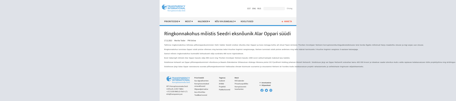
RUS (259, 8)
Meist (188, 21)
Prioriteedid (171, 21)
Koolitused (247, 21)
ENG (254, 8)
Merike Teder (179, 40)
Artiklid (221, 84)
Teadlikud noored (200, 95)
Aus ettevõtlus (199, 92)
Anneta (288, 21)
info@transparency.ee (174, 94)
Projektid (222, 87)
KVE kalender (239, 81)
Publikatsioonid (224, 90)
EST (249, 8)
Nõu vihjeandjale (224, 21)
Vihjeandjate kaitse (201, 89)
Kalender (203, 21)
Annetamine (266, 83)
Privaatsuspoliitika (241, 84)
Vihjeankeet (266, 85)
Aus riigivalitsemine (201, 81)
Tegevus (222, 78)
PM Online (192, 40)
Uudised (222, 81)
